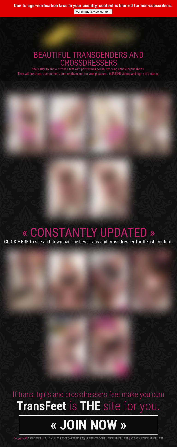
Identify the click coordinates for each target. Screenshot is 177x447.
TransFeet (34, 438)
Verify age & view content (93, 11)
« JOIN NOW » (88, 425)
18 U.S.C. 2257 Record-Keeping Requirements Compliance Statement (85, 438)
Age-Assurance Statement (146, 438)
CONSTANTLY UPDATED (88, 235)
